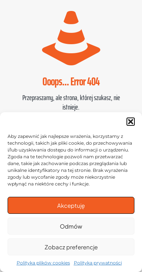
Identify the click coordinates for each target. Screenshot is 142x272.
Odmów (71, 226)
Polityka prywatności (98, 263)
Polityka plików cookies (43, 263)
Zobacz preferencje (71, 246)
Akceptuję (71, 205)
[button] (130, 121)
